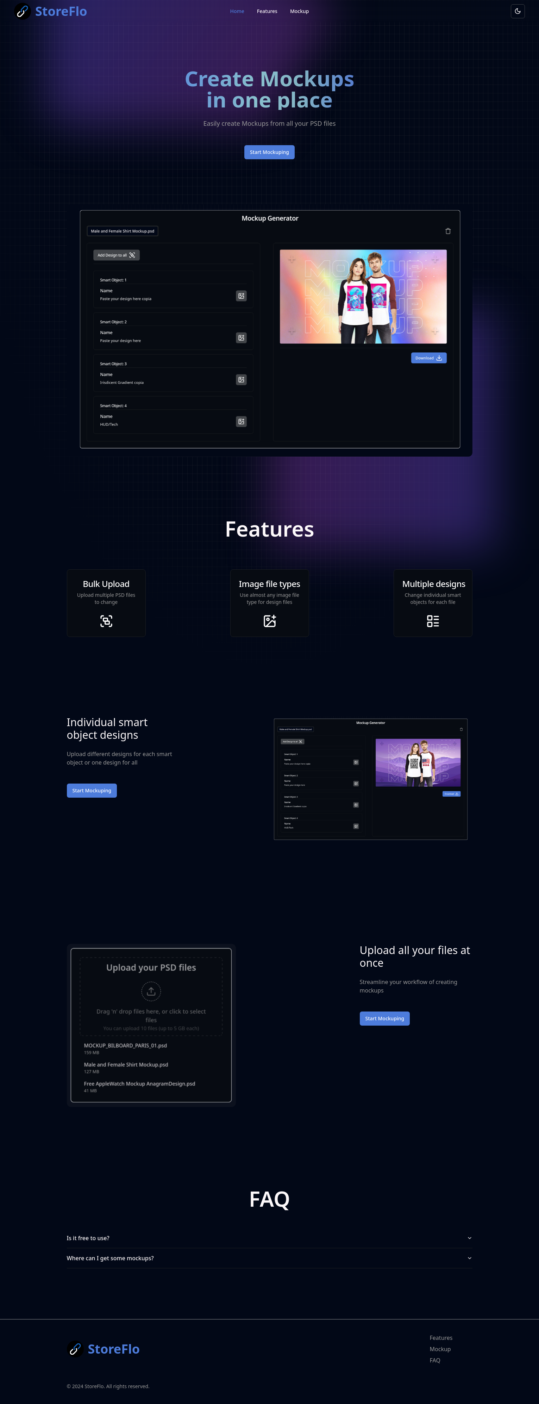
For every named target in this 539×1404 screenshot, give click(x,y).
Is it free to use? (269, 1238)
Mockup (299, 11)
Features (267, 11)
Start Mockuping (269, 152)
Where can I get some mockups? (269, 1258)
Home (237, 11)
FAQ (435, 1360)
